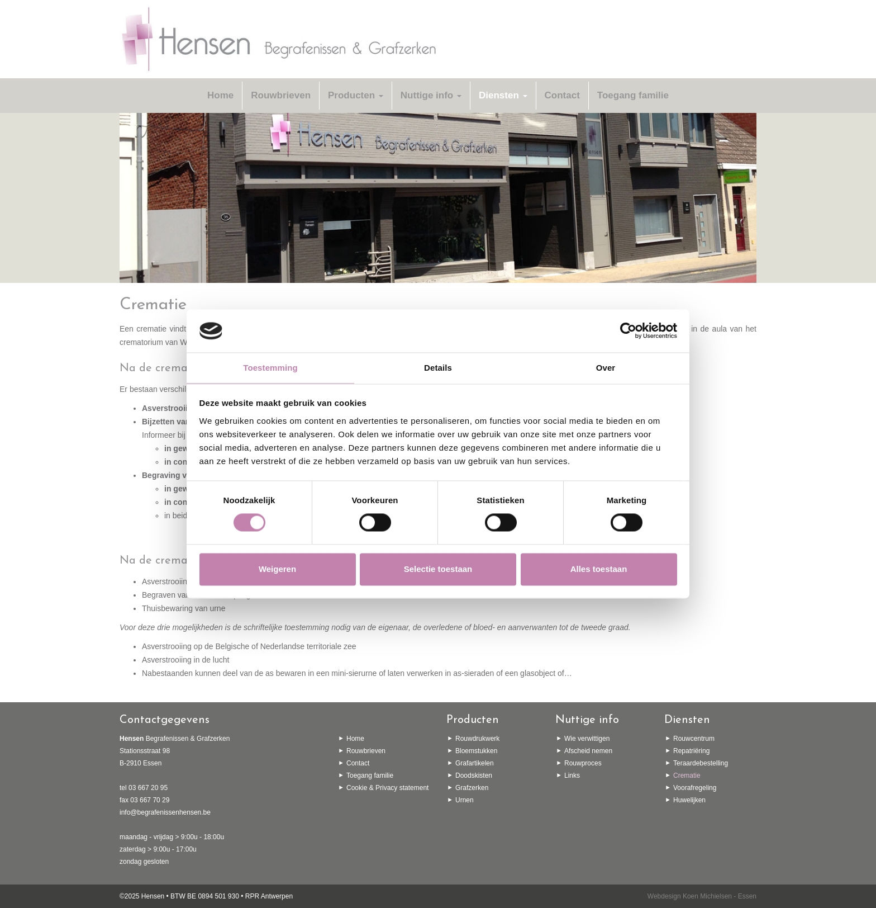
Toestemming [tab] (270, 367)
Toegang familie (633, 95)
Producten (355, 95)
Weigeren (277, 569)
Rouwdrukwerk (477, 739)
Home (220, 95)
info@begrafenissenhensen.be (165, 812)
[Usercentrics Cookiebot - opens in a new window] (628, 331)
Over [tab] (606, 367)
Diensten (503, 95)
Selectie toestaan (438, 569)
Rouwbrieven (281, 95)
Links (572, 775)
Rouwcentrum (694, 739)
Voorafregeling (694, 788)
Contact (562, 95)
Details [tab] (438, 367)
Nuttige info (431, 95)
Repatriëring (691, 751)
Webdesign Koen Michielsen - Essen (702, 896)
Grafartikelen (474, 763)
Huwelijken (689, 800)
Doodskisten (473, 775)
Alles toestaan (598, 569)
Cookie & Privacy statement (387, 788)
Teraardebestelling (700, 763)
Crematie (687, 775)
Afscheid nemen (588, 751)
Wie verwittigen (587, 739)
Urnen (464, 800)
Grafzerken (471, 788)
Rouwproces (583, 763)
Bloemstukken (476, 751)
